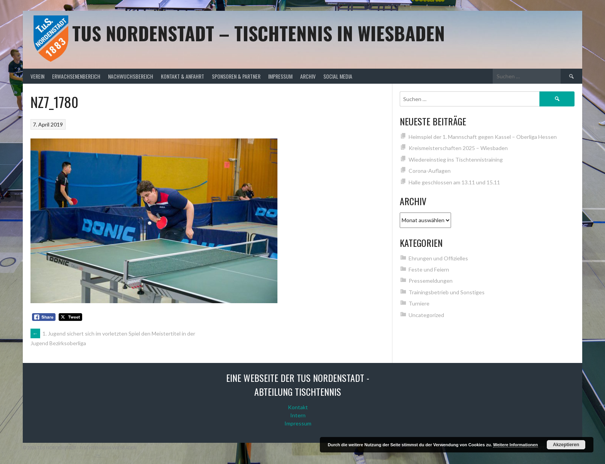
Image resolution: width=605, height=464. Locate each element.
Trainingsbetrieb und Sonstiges (447, 292)
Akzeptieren (566, 444)
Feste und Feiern (429, 269)
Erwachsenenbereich (76, 76)
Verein (37, 76)
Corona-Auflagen (430, 170)
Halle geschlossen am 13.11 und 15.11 (454, 182)
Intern (298, 415)
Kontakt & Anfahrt (182, 76)
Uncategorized (426, 315)
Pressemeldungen (431, 280)
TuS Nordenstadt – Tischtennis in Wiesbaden (258, 33)
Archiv (308, 76)
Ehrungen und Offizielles (438, 258)
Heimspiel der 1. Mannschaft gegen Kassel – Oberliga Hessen (483, 136)
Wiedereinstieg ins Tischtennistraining (456, 159)
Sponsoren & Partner (236, 76)
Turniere (419, 303)
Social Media (337, 76)
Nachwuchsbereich (130, 76)
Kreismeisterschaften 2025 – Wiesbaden (458, 148)
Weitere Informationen (515, 444)
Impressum (280, 76)
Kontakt (298, 407)
